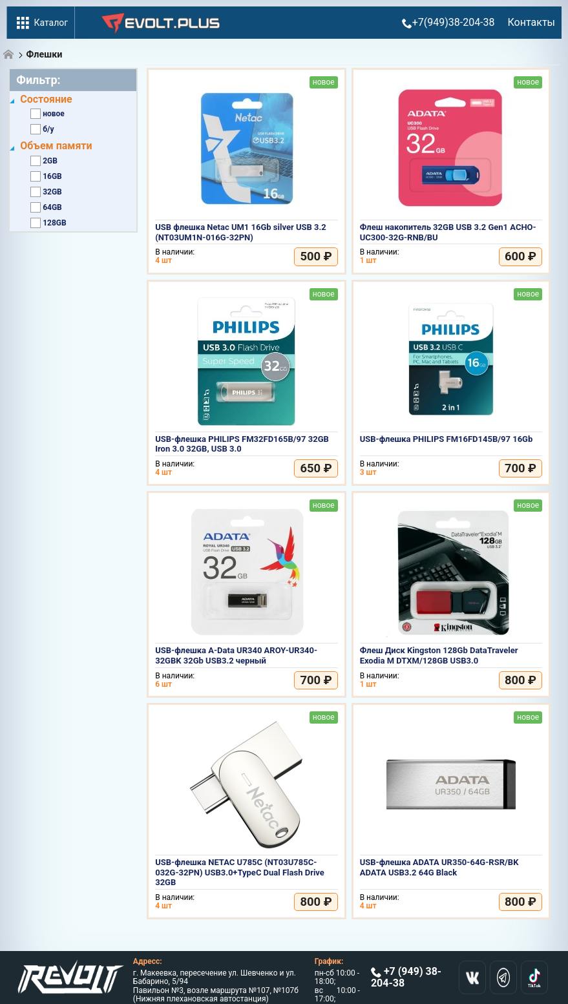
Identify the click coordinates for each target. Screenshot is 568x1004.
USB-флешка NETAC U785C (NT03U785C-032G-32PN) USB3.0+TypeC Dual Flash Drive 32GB (239, 872)
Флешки (44, 54)
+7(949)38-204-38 (448, 22)
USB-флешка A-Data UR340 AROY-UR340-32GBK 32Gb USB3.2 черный (236, 655)
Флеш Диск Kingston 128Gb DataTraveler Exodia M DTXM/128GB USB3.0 (439, 655)
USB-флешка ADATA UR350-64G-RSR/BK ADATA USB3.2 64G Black (439, 867)
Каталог (41, 22)
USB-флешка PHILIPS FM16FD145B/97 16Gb (446, 439)
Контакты (531, 22)
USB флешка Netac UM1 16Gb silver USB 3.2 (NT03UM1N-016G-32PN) (240, 232)
